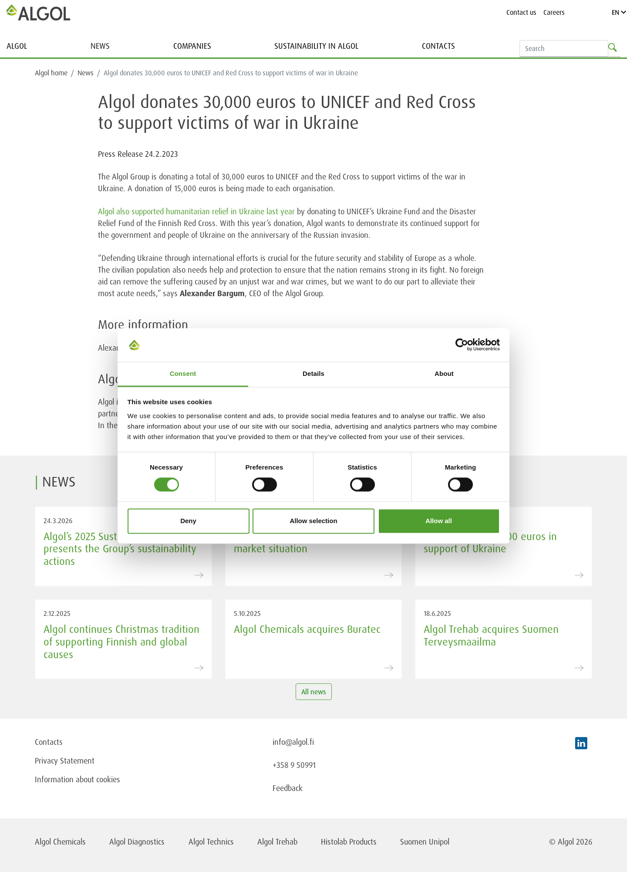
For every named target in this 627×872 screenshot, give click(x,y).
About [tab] (444, 373)
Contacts (438, 46)
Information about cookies (77, 779)
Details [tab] (313, 373)
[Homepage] (38, 12)
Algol (17, 46)
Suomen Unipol (424, 841)
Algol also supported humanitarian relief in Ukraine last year (196, 211)
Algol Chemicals (60, 841)
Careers (554, 12)
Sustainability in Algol (316, 46)
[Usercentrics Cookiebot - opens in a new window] (462, 345)
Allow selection (313, 520)
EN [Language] (619, 12)
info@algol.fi (293, 742)
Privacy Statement (64, 760)
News (100, 46)
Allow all (438, 520)
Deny (188, 520)
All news (313, 691)
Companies (192, 46)
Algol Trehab (277, 841)
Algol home (51, 72)
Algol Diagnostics (137, 841)
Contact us (521, 12)
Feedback (288, 788)
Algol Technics (211, 841)
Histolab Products (349, 841)
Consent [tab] (183, 373)
